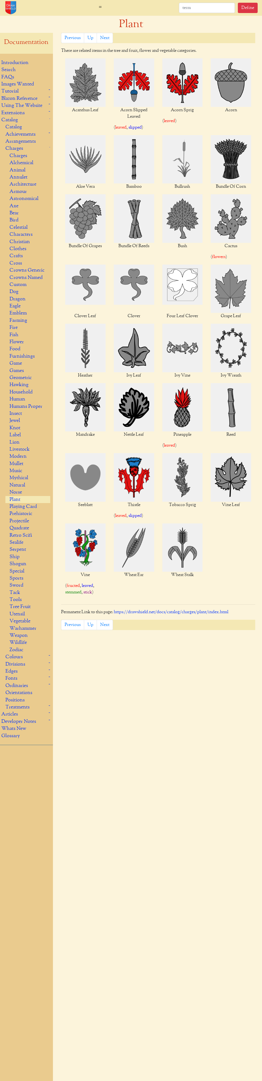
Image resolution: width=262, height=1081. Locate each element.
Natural (17, 485)
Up (90, 38)
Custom (18, 284)
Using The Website (21, 105)
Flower (17, 341)
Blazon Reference (19, 98)
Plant (15, 499)
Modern (18, 456)
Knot (15, 427)
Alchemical (21, 162)
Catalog (9, 119)
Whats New (13, 728)
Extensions (13, 112)
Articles (9, 714)
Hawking (19, 384)
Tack (15, 592)
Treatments (17, 707)
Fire (14, 327)
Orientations (18, 692)
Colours (14, 656)
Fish (14, 334)
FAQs (7, 77)
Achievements (20, 134)
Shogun (18, 563)
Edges (11, 671)
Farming (18, 320)
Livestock (20, 449)
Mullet (16, 463)
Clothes (18, 248)
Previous (73, 38)
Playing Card (23, 506)
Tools (16, 599)
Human (17, 399)
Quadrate (19, 528)
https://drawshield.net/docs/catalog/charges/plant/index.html (171, 612)
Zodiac (16, 649)
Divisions (15, 664)
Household (21, 392)
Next (104, 38)
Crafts (16, 255)
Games (17, 370)
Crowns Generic (27, 270)
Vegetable (20, 621)
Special (17, 571)
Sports (16, 578)
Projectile (19, 521)
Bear (14, 213)
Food (15, 348)
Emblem (18, 313)
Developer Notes (18, 721)
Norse (16, 492)
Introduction (15, 62)
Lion (15, 442)
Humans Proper (26, 406)
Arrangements (20, 141)
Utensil (17, 614)
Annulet (18, 177)
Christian (20, 241)
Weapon (19, 635)
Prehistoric (21, 513)
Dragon (18, 299)
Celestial (19, 227)
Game (16, 363)
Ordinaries (16, 685)
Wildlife (18, 642)
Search (8, 69)
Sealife (16, 542)
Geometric (21, 377)
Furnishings (22, 356)
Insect (16, 413)
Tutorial (10, 91)
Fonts (11, 678)
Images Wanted (17, 84)
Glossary (10, 735)
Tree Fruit (20, 606)
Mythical (19, 477)
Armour (18, 191)
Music (16, 470)
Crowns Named (26, 277)
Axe (14, 206)
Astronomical (24, 198)
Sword (16, 585)
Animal (18, 170)
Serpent (18, 549)
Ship (15, 556)
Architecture (23, 184)
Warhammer (23, 628)
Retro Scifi (21, 535)
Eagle (15, 306)
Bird (14, 220)
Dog (14, 291)
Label (15, 435)
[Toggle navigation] (100, 7)
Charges (14, 148)
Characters (21, 234)
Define (247, 8)
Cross (16, 263)
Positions (15, 700)
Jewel (15, 420)
